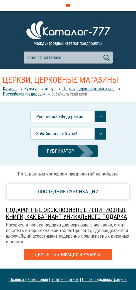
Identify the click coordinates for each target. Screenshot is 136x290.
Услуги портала (65, 279)
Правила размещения (28, 279)
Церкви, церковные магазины (88, 88)
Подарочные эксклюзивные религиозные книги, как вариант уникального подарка (66, 213)
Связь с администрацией (104, 279)
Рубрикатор (60, 151)
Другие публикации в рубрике (68, 254)
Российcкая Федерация (24, 94)
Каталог (10, 88)
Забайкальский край (69, 94)
